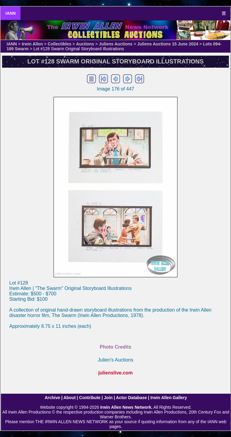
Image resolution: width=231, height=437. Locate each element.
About (69, 397)
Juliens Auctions (116, 44)
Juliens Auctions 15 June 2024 (167, 44)
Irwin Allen (32, 44)
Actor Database (131, 397)
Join (108, 397)
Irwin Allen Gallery (168, 397)
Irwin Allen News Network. (126, 407)
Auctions (85, 44)
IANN (10, 13)
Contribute (89, 397)
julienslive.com (115, 372)
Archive (52, 397)
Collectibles (59, 44)
